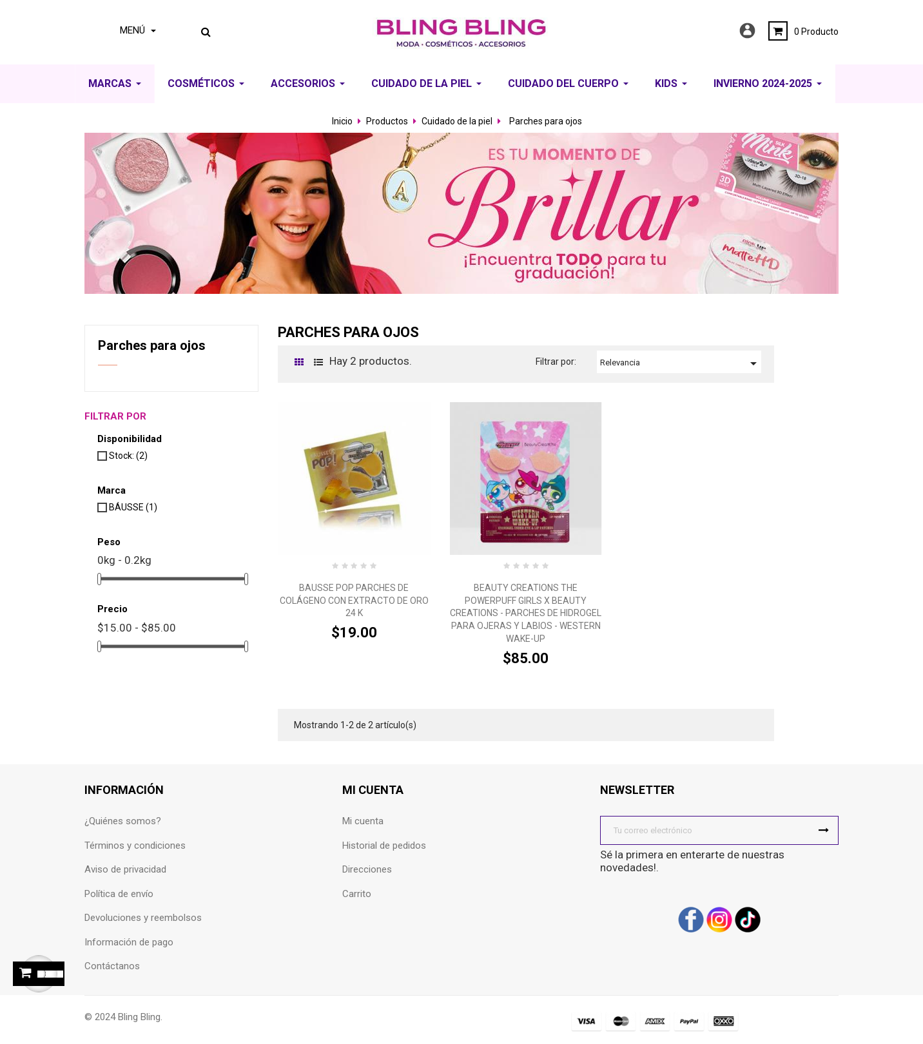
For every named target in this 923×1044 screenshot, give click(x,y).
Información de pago (128, 942)
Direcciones (367, 869)
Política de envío (118, 894)
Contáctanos (112, 966)
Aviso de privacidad (125, 869)
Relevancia (680, 363)
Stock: (128, 455)
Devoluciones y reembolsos (143, 917)
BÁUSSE (133, 507)
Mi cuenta (363, 821)
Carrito (356, 894)
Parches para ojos (152, 345)
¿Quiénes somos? (122, 821)
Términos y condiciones (135, 845)
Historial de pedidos (384, 845)
